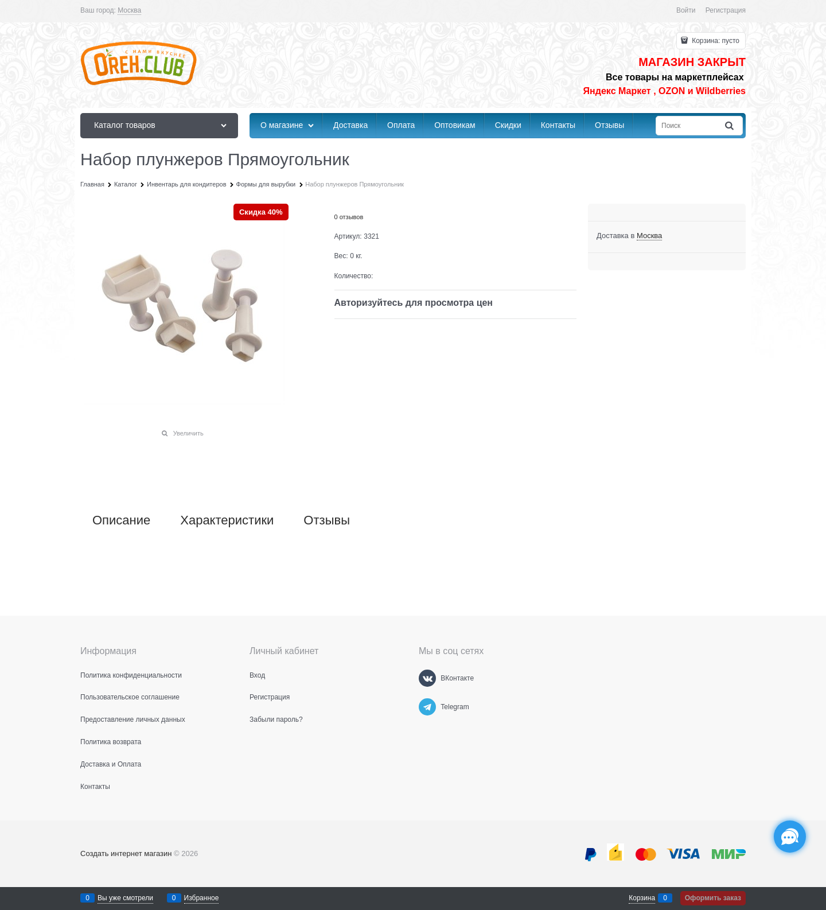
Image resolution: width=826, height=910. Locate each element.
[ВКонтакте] (427, 678)
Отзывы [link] (326, 520)
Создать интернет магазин (126, 853)
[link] (129, 10)
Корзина (642, 898)
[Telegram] (427, 706)
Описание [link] (121, 520)
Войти (686, 10)
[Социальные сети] (790, 836)
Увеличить (188, 433)
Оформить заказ (713, 898)
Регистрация (726, 10)
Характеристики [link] (227, 520)
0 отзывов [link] (349, 216)
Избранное (201, 898)
